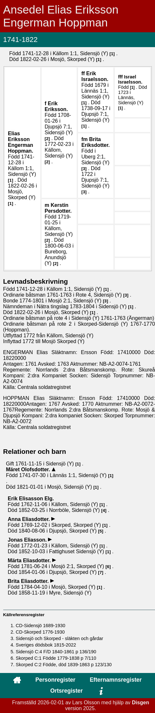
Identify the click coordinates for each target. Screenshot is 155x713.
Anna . (29, 519)
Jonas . (28, 540)
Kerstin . (58, 208)
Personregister (55, 680)
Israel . (130, 79)
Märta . (30, 560)
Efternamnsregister (115, 680)
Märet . (28, 469)
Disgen (140, 702)
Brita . (95, 142)
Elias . (20, 142)
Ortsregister (66, 691)
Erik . (56, 106)
